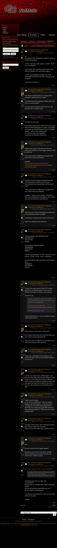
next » (54, 43)
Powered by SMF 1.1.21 (7, 523)
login (4, 43)
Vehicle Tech (41, 41)
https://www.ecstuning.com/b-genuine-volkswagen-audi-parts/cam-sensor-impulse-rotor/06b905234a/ (39, 165)
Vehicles (31, 41)
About (24, 519)
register (9, 43)
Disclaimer (31, 519)
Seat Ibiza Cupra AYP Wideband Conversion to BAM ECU (37, 42)
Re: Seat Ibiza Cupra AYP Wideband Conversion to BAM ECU (39, 90)
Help (4, 29)
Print (53, 505)
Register (5, 33)
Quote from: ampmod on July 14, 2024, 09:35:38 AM (39, 469)
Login (4, 31)
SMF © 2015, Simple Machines (22, 523)
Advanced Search (7, 69)
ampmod (24, 49)
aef (22, 89)
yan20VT (24, 462)
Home (5, 27)
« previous (49, 43)
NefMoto (23, 41)
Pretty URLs (24, 525)
